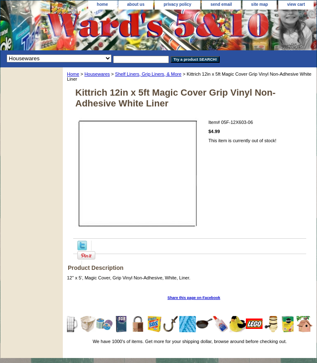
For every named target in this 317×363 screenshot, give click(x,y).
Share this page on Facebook (194, 298)
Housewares (97, 74)
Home (73, 74)
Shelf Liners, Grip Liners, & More (148, 74)
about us (136, 4)
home (102, 4)
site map (259, 4)
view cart (296, 4)
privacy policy (177, 4)
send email (221, 4)
